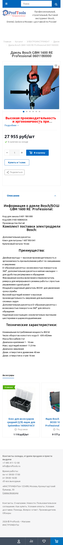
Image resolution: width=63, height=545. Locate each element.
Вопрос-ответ (30, 510)
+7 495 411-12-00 (11, 463)
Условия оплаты (36, 506)
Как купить (21, 506)
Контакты (8, 503)
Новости (31, 503)
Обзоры (7, 513)
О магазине (20, 503)
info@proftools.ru (11, 466)
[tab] (12, 125)
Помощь (17, 510)
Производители (47, 510)
